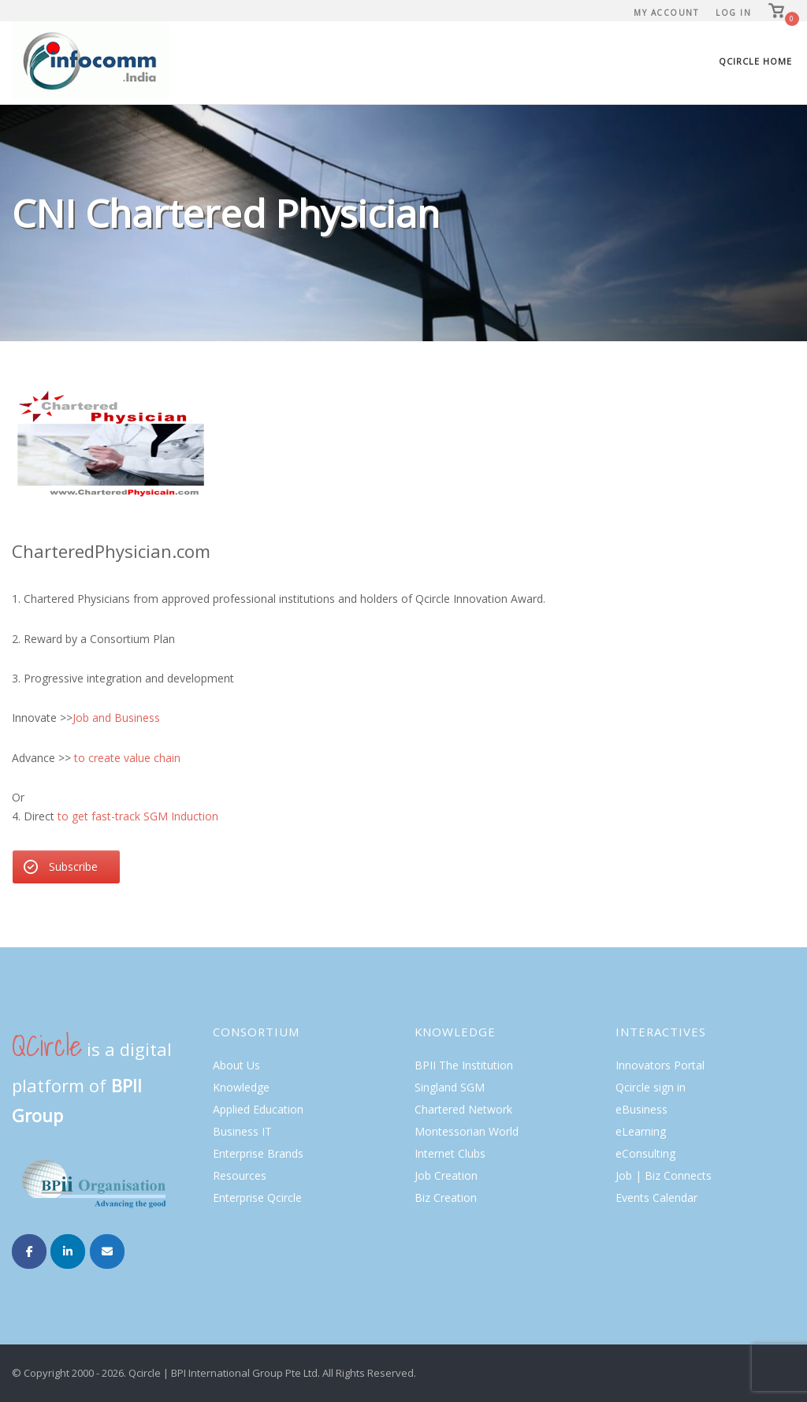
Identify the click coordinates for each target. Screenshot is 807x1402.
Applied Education (258, 1109)
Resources (239, 1175)
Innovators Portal (660, 1065)
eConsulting (645, 1153)
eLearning (640, 1131)
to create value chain (127, 757)
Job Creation (446, 1175)
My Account (666, 12)
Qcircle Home (755, 61)
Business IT (242, 1131)
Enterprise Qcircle (257, 1197)
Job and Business (118, 717)
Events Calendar (656, 1197)
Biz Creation (446, 1197)
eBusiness (641, 1109)
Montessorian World (467, 1131)
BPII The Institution (464, 1065)
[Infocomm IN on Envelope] (107, 1251)
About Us (236, 1065)
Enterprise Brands (258, 1153)
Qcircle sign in (650, 1087)
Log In (733, 12)
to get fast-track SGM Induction (138, 816)
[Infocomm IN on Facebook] (29, 1251)
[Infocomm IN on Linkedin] (67, 1251)
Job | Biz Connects (663, 1175)
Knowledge (241, 1087)
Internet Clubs (450, 1153)
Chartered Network (463, 1109)
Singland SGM (450, 1087)
